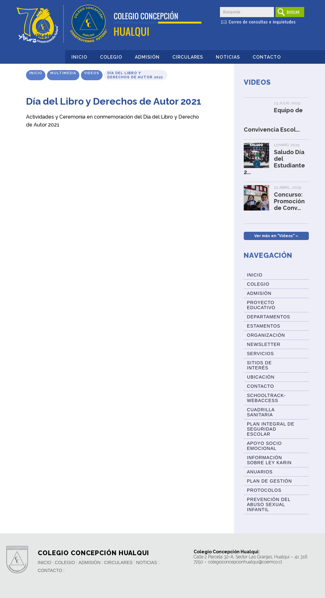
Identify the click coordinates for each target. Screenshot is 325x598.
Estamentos (263, 325)
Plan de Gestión (269, 481)
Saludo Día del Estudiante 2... (274, 162)
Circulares (187, 57)
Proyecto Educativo (261, 305)
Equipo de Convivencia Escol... (273, 120)
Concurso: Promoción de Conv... (289, 201)
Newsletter (264, 344)
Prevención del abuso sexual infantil (269, 504)
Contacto (267, 57)
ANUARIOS (260, 471)
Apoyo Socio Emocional (264, 446)
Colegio (111, 57)
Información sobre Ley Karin (269, 460)
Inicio (79, 57)
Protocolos (264, 490)
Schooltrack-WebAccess (266, 398)
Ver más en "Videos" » (276, 236)
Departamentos (268, 316)
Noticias (228, 57)
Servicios (260, 353)
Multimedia (63, 73)
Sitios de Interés (259, 365)
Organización (266, 335)
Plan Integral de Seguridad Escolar (270, 429)
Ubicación (261, 377)
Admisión (147, 57)
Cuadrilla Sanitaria (261, 412)
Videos (91, 73)
